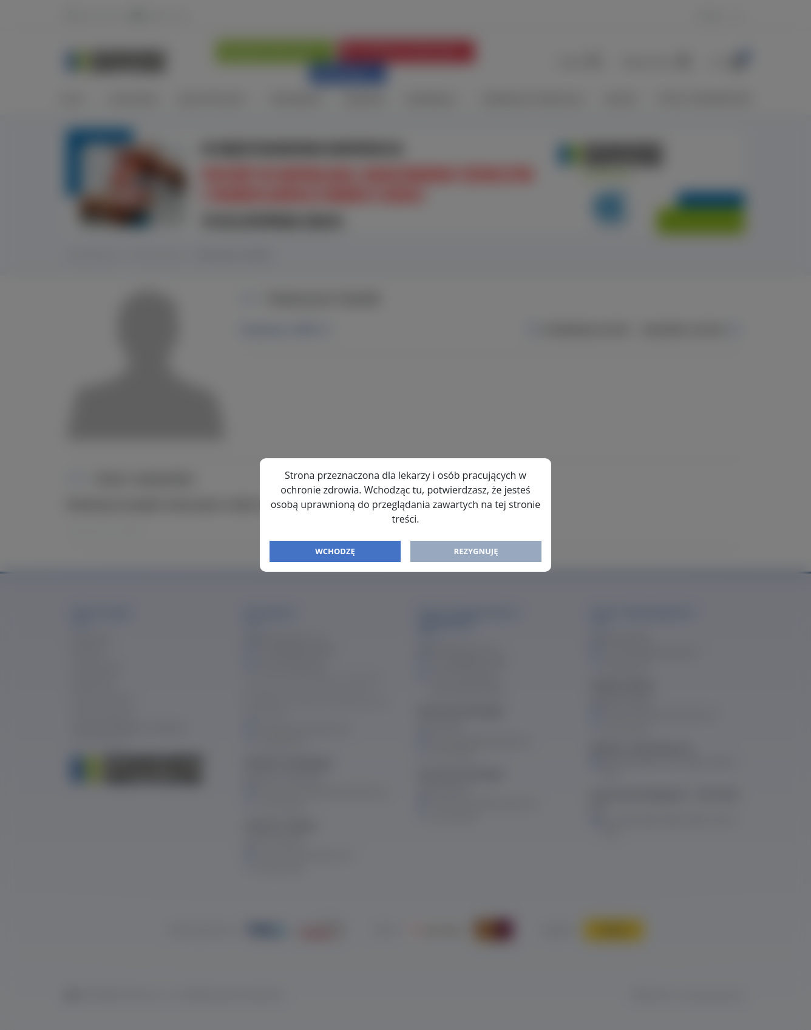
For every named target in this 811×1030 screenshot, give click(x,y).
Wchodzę (335, 551)
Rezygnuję (476, 551)
